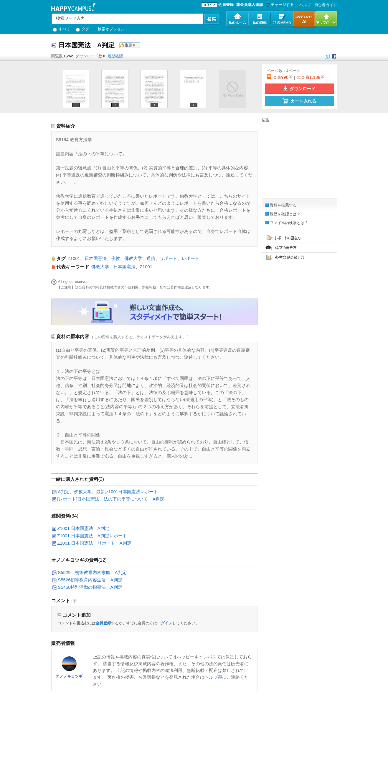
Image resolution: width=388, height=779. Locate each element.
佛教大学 (133, 258)
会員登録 (226, 4)
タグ (83, 29)
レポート (190, 258)
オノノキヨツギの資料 (74, 560)
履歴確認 (115, 56)
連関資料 (60, 515)
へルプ (305, 5)
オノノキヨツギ (69, 676)
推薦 (128, 45)
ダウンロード (299, 88)
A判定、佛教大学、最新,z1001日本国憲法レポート (108, 491)
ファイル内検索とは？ (289, 223)
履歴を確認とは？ (285, 214)
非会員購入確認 (249, 4)
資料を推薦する (283, 205)
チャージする (279, 4)
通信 (150, 258)
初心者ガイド (325, 5)
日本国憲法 (96, 258)
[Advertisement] (299, 159)
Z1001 (74, 258)
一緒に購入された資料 (74, 479)
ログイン (164, 623)
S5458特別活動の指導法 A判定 (90, 587)
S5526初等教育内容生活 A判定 (90, 579)
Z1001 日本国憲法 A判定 (83, 528)
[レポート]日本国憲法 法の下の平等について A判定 (110, 498)
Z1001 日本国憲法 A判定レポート (92, 535)
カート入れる (299, 101)
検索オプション (111, 29)
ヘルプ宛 (213, 677)
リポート (168, 258)
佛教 (115, 258)
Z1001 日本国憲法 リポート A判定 (94, 543)
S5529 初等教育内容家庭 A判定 (92, 572)
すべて (61, 29)
